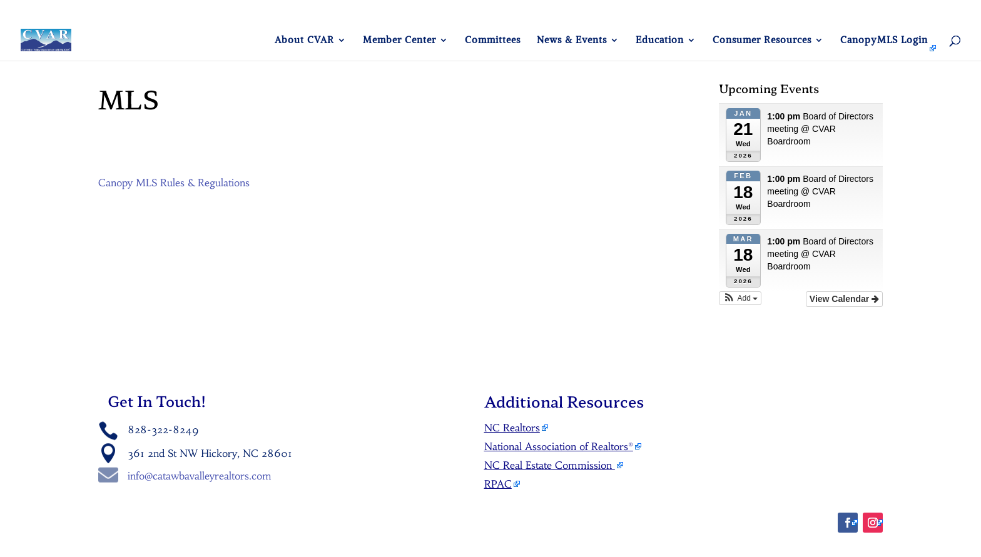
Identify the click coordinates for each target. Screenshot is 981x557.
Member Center (399, 41)
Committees (493, 41)
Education (660, 41)
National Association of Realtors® (558, 446)
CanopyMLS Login (884, 41)
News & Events (572, 41)
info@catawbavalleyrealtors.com (200, 475)
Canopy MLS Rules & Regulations (174, 182)
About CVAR (304, 41)
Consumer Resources (762, 41)
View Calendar (844, 299)
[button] (740, 298)
